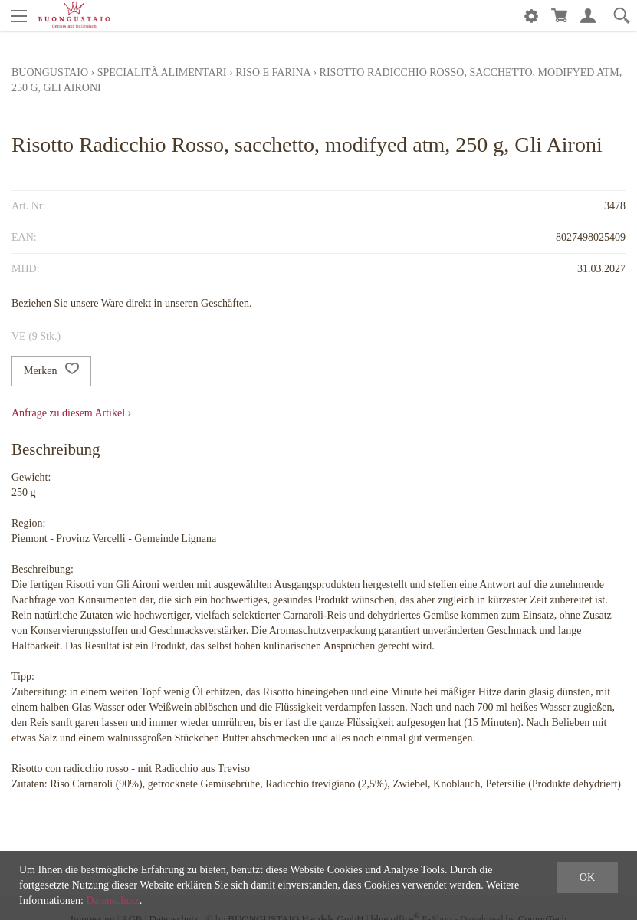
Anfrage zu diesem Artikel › (71, 413)
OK (587, 877)
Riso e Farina (272, 72)
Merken (51, 371)
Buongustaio (49, 72)
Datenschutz (112, 900)
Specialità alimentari (162, 72)
